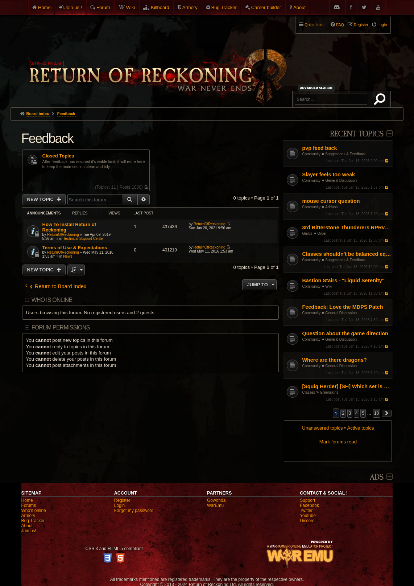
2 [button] (343, 413)
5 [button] (363, 413)
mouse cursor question (331, 201)
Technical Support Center (83, 239)
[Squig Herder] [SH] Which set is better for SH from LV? (346, 386)
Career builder (266, 7)
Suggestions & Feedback (345, 154)
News (67, 256)
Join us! (28, 530)
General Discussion (341, 181)
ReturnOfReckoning (63, 235)
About (299, 7)
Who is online (52, 300)
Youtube (308, 515)
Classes (308, 392)
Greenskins (329, 392)
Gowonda (216, 500)
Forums (28, 505)
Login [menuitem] (382, 24)
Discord (307, 520)
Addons (331, 207)
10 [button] (376, 413)
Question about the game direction (345, 333)
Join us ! (73, 7)
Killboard (160, 7)
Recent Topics (356, 134)
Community (311, 154)
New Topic (41, 199)
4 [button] (356, 413)
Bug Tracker (224, 7)
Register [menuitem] (361, 24)
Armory (190, 7)
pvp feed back (319, 148)
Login (119, 505)
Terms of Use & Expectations (74, 247)
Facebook (309, 505)
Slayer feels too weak (328, 174)
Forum (103, 7)
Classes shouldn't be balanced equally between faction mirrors (346, 254)
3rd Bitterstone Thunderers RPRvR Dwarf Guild (346, 227)
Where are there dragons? (334, 360)
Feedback (47, 138)
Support (307, 500)
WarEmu (215, 505)
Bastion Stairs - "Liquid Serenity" (343, 280)
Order (322, 233)
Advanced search (317, 88)
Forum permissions (61, 327)
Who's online (33, 510)
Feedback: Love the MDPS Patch (342, 307)
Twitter (306, 510)
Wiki (130, 7)
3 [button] (350, 413)
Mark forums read (338, 441)
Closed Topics (58, 156)
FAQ (340, 24)
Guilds (307, 233)
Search (381, 100)
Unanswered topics (322, 428)
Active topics (360, 428)
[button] (387, 413)
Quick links (314, 24)
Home (44, 7)
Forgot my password (134, 510)
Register (122, 500)
